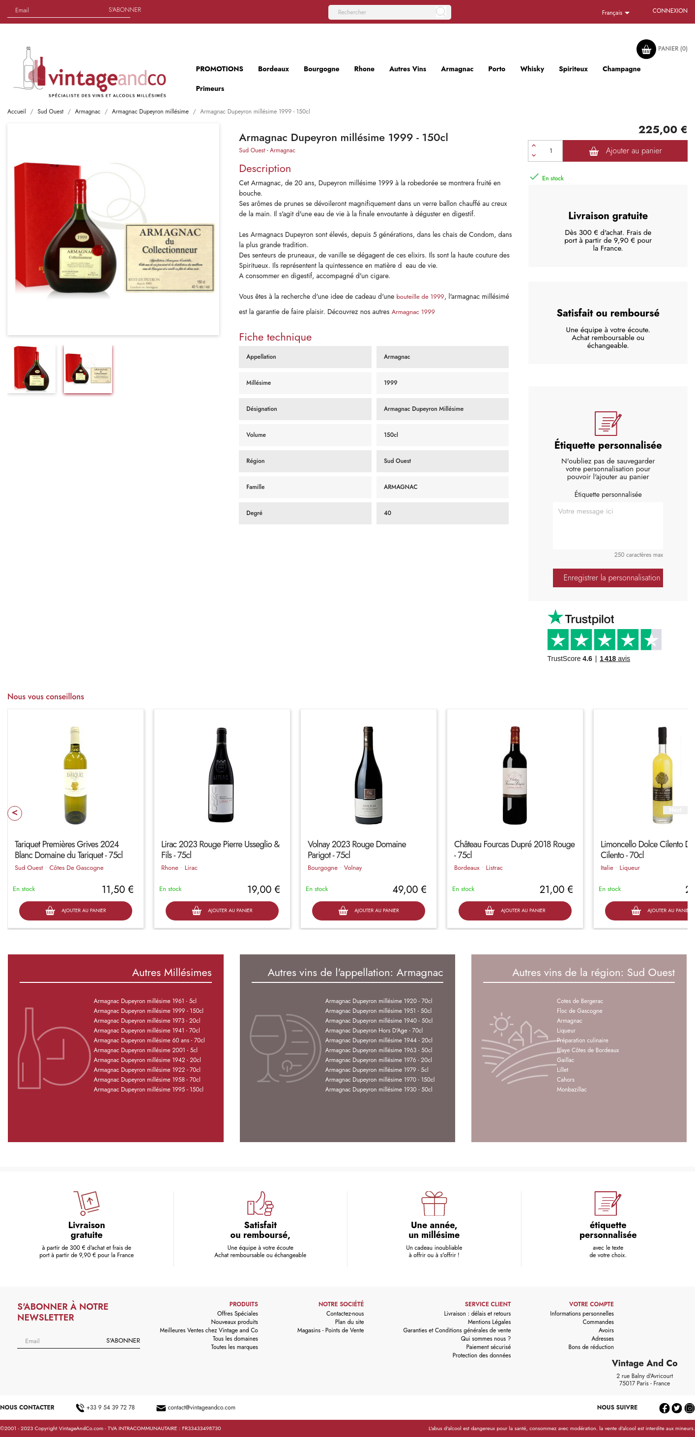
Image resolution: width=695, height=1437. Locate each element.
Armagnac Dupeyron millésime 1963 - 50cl (379, 1050)
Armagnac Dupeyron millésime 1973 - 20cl (147, 1020)
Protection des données (482, 1355)
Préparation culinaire (582, 1040)
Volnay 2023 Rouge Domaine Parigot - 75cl (357, 850)
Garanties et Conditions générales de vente (457, 1330)
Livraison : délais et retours (477, 1313)
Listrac (494, 867)
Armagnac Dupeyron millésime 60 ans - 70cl (149, 1040)
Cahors (566, 1079)
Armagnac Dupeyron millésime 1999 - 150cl (148, 1010)
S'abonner (125, 9)
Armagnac (282, 150)
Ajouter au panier (625, 151)
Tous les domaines (235, 1338)
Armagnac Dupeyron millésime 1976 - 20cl (378, 1060)
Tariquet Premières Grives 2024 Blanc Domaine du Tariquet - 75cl (68, 850)
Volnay (353, 867)
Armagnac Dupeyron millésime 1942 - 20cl (147, 1060)
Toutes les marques (234, 1347)
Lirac (191, 867)
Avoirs (606, 1330)
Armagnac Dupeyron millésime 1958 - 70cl (147, 1079)
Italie (607, 867)
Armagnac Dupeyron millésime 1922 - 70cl (147, 1069)
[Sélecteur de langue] (617, 13)
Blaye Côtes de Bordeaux (588, 1050)
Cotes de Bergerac (580, 1001)
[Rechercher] (389, 12)
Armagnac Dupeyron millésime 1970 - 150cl (380, 1079)
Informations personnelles (582, 1313)
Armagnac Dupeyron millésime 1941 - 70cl (147, 1030)
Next (675, 810)
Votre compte (591, 1304)
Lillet (562, 1069)
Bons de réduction (591, 1347)
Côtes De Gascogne (76, 867)
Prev (14, 813)
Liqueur (630, 867)
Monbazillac (572, 1089)
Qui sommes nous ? (486, 1338)
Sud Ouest (252, 150)
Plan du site (349, 1322)
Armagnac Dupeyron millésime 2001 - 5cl (146, 1050)
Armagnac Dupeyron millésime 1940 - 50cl (379, 1020)
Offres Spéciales (237, 1313)
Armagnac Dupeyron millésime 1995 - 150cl (148, 1089)
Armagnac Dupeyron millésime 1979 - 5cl (377, 1069)
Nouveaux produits (234, 1322)
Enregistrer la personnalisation (611, 577)
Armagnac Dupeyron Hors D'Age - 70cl (374, 1030)
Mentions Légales (489, 1322)
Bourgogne (323, 867)
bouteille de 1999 (420, 296)
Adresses (602, 1338)
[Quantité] (551, 151)
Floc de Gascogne (580, 1010)
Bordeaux (466, 867)
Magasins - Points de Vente (330, 1330)
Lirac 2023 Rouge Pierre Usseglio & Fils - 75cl (220, 850)
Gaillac (565, 1060)
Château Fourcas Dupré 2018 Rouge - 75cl (514, 850)
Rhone (169, 867)
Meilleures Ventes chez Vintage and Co (209, 1330)
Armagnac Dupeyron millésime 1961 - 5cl (145, 1001)
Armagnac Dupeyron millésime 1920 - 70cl (379, 1001)
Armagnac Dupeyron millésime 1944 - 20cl (379, 1040)
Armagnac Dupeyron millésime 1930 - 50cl (379, 1089)
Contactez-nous (345, 1313)
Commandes (598, 1322)
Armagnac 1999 (413, 311)
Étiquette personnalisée (608, 494)
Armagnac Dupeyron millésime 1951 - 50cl (378, 1010)
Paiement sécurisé (488, 1347)
